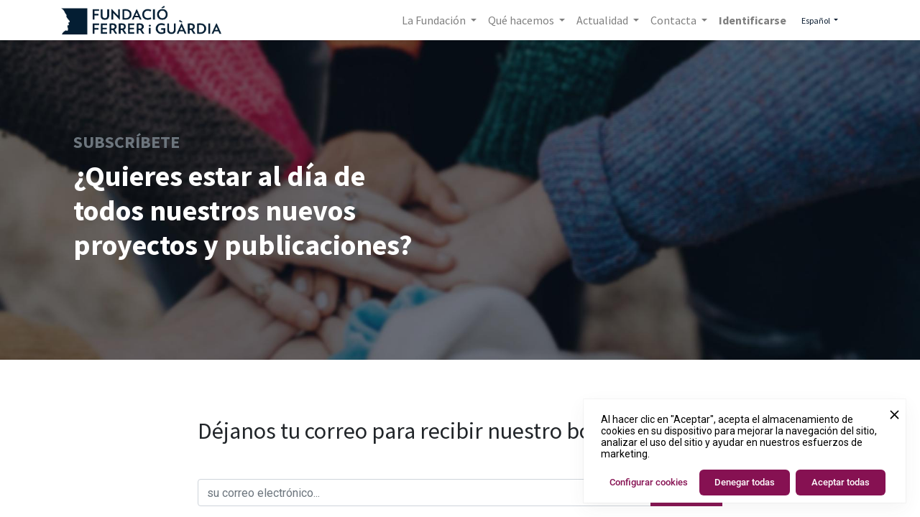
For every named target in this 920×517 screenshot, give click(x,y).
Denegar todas (744, 482)
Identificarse (752, 20)
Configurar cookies (649, 482)
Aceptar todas (840, 482)
